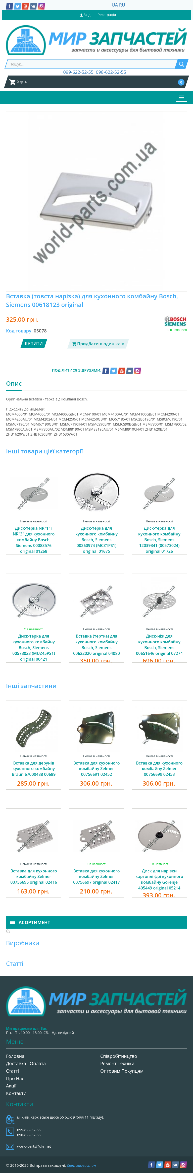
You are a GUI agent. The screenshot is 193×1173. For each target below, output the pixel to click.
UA (115, 5)
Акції (11, 1086)
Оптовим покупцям (121, 1071)
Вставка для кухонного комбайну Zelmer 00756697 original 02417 (96, 876)
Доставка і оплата (26, 1063)
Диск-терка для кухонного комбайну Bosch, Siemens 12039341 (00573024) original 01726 (159, 539)
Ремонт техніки (117, 1063)
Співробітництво (118, 1056)
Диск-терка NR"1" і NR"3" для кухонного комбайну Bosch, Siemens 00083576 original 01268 (34, 539)
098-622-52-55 (111, 72)
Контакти (16, 1093)
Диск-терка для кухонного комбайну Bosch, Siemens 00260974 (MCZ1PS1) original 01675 (96, 539)
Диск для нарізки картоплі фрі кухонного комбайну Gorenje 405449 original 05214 (159, 879)
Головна (15, 1056)
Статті (12, 1071)
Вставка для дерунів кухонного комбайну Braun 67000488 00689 (34, 768)
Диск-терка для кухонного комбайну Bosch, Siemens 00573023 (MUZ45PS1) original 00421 (33, 647)
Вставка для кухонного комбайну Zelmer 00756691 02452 (96, 768)
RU (122, 5)
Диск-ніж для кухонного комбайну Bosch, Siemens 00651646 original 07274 (159, 644)
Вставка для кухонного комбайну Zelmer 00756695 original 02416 (33, 876)
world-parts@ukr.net (34, 1146)
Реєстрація (107, 14)
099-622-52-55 (78, 72)
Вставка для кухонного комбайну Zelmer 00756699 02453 (159, 768)
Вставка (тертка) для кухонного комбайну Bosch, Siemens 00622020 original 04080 (96, 644)
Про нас (15, 1078)
